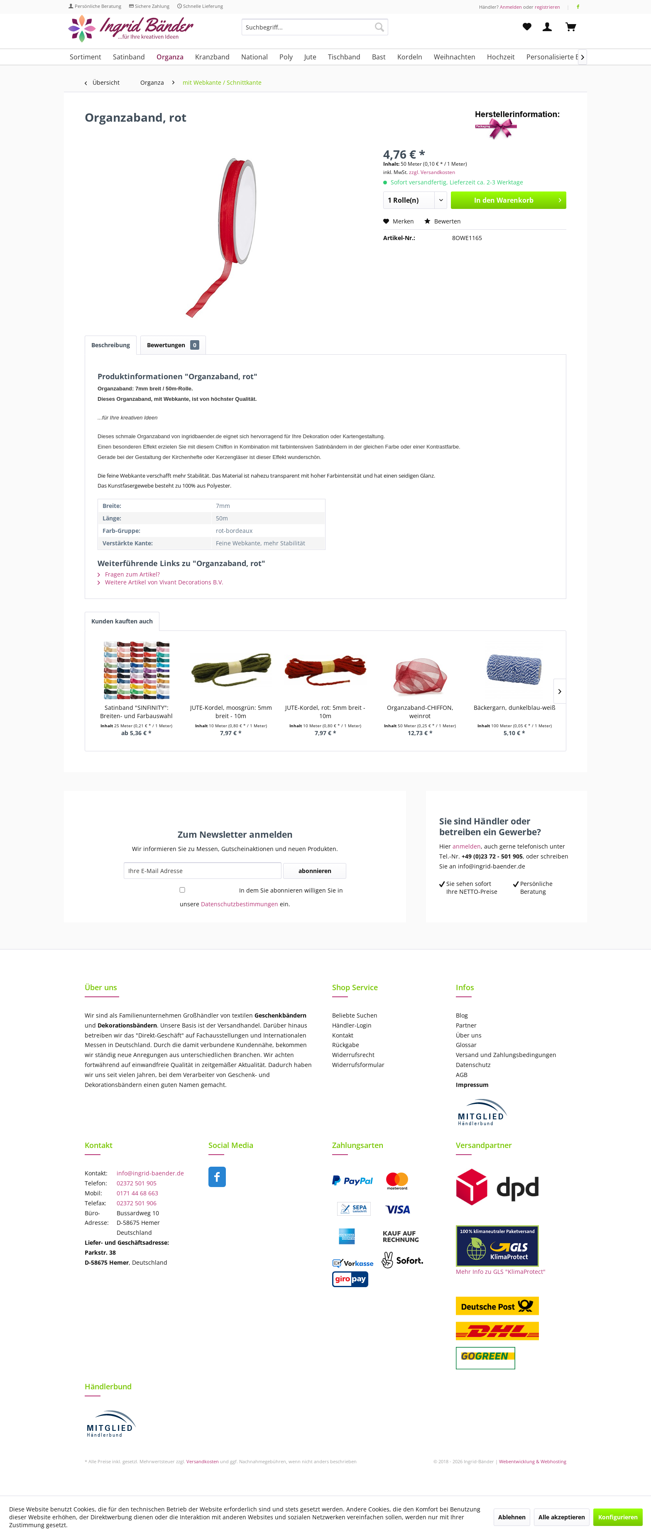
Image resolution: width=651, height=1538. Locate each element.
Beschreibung (110, 345)
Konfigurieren (618, 1517)
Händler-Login (352, 1025)
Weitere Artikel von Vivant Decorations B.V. (160, 582)
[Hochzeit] (501, 57)
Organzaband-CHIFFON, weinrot (420, 712)
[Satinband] (129, 57)
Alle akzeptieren (561, 1517)
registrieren (547, 7)
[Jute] (310, 57)
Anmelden (511, 7)
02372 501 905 (137, 1183)
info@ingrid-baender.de (150, 1173)
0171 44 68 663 (137, 1193)
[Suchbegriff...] (315, 27)
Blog (462, 1015)
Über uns (469, 1035)
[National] (254, 57)
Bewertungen (173, 345)
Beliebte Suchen (354, 1015)
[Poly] (286, 57)
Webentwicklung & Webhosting (532, 1461)
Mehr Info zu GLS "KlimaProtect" (501, 1272)
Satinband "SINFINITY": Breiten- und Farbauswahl (136, 712)
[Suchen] (379, 27)
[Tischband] (344, 57)
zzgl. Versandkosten (432, 172)
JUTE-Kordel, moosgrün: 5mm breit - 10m (231, 712)
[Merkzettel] (527, 27)
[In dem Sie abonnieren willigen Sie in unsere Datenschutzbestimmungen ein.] (182, 890)
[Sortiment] (85, 57)
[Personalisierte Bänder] (562, 57)
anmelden (467, 846)
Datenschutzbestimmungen (239, 904)
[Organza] (170, 57)
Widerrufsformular (358, 1065)
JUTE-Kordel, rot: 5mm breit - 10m (325, 712)
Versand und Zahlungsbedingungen (506, 1055)
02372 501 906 (137, 1203)
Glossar (466, 1045)
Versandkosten (202, 1461)
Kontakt (342, 1035)
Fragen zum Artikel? (129, 574)
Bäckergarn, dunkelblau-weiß (515, 707)
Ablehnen (512, 1517)
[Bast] (379, 57)
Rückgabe (345, 1045)
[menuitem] (315, 31)
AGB (461, 1075)
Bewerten (442, 221)
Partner (466, 1025)
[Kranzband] (212, 57)
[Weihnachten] (454, 57)
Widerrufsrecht (353, 1055)
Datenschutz (473, 1065)
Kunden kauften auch (122, 621)
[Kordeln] (410, 57)
